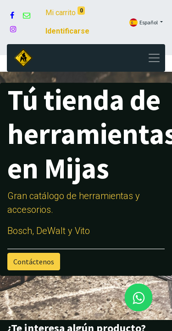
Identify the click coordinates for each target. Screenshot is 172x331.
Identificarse (67, 31)
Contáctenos (33, 261)
